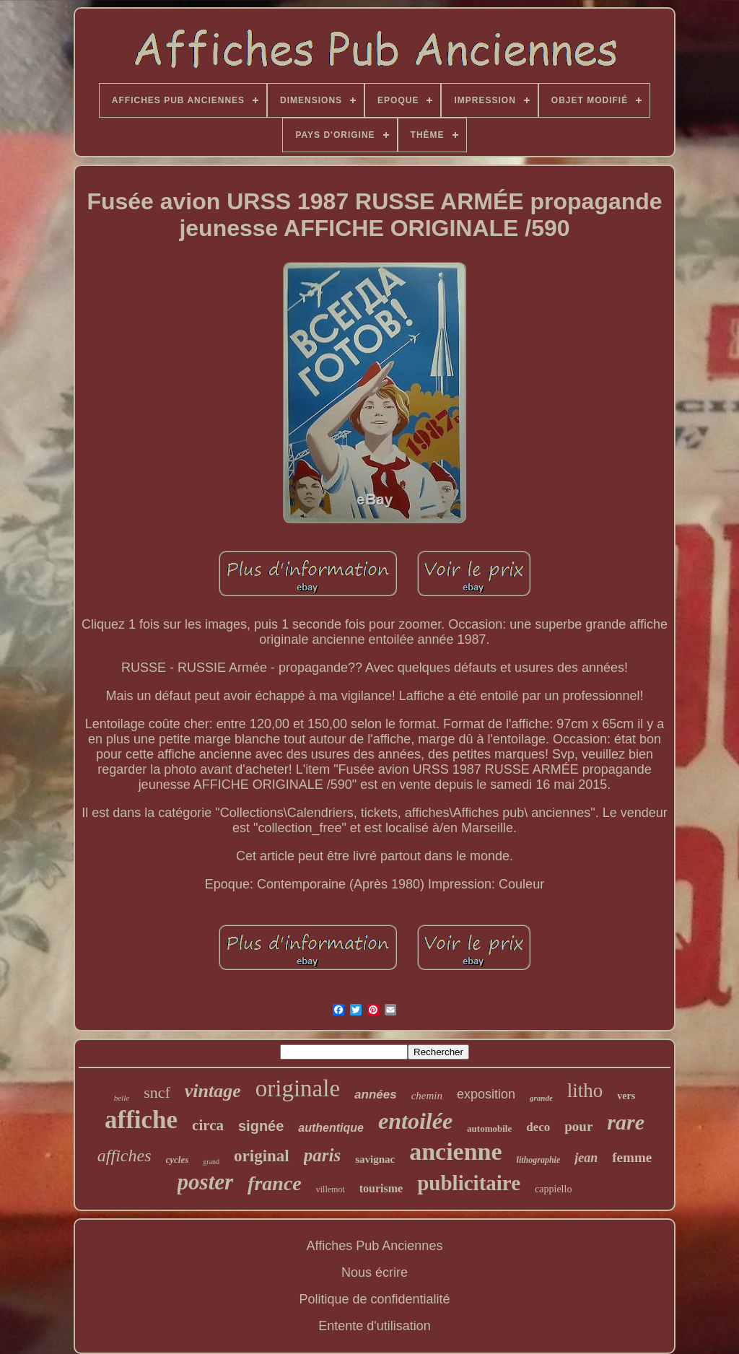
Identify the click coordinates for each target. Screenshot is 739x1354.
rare (625, 1122)
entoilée (415, 1121)
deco (538, 1127)
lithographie (539, 1160)
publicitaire (468, 1182)
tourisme (381, 1188)
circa (208, 1125)
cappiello (553, 1189)
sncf (157, 1092)
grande (541, 1097)
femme (632, 1157)
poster (206, 1181)
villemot (330, 1189)
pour (578, 1126)
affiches (124, 1155)
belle (121, 1097)
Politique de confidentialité (374, 1299)
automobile (489, 1128)
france (275, 1183)
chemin (426, 1095)
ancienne (455, 1151)
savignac (375, 1159)
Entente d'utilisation (374, 1326)
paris (322, 1155)
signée (261, 1126)
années (375, 1094)
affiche (141, 1120)
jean (586, 1157)
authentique (331, 1128)
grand (211, 1162)
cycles (177, 1159)
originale (297, 1088)
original (261, 1156)
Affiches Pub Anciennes (375, 1246)
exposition (486, 1094)
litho (585, 1090)
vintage (213, 1090)
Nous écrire (374, 1272)
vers (626, 1096)
